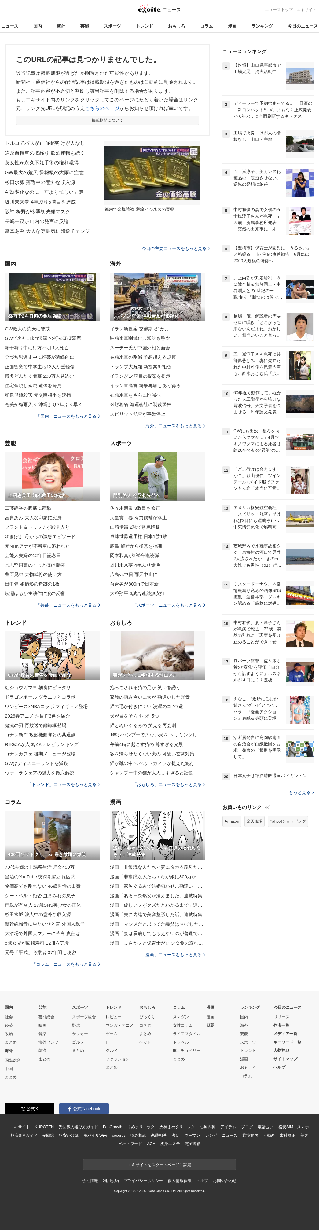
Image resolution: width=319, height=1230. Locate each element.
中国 (9, 1069)
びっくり (147, 1017)
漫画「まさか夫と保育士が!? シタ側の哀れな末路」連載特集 (157, 942)
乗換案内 (250, 1135)
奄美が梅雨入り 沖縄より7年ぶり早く (44, 404)
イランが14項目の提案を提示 (140, 376)
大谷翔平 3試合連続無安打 (137, 593)
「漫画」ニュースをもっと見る (173, 954)
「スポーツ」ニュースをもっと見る (169, 605)
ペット (145, 1042)
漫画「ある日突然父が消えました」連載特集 (156, 895)
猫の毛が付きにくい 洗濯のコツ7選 (146, 706)
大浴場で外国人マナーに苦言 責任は (42, 933)
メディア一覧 (285, 1033)
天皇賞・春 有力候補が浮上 (138, 517)
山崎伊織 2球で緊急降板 (135, 527)
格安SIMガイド (24, 1135)
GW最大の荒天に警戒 (27, 328)
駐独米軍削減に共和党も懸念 (140, 338)
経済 (9, 1025)
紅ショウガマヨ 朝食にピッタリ (38, 687)
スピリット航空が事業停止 (137, 414)
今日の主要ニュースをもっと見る (176, 248)
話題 (211, 1025)
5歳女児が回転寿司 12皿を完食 (37, 942)
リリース (282, 1017)
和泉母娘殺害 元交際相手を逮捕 (38, 395)
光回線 (48, 1135)
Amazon (232, 821)
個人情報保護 (179, 1180)
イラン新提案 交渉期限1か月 (139, 328)
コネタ (145, 1025)
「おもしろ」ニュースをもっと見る (169, 784)
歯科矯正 (287, 1135)
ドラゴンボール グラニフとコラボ (40, 696)
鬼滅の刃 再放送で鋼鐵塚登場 (35, 725)
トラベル (181, 1042)
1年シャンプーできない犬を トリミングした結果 (157, 734)
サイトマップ (285, 1059)
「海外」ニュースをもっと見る (173, 425)
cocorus (119, 1135)
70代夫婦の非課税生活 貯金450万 (40, 867)
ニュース (9, 26)
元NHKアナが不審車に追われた (37, 546)
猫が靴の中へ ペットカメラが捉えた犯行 (152, 763)
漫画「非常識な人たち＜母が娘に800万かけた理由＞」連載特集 (157, 876)
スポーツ (112, 26)
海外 (61, 26)
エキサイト (307, 9)
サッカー (80, 1033)
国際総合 (13, 1060)
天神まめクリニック (177, 1127)
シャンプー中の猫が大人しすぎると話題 (151, 772)
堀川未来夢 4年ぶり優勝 (135, 564)
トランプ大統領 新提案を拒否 (140, 366)
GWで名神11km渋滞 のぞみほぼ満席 (43, 338)
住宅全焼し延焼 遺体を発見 (33, 385)
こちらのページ (102, 108)
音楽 (42, 1033)
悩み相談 (138, 1135)
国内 (37, 26)
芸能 (84, 26)
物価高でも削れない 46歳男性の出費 (43, 886)
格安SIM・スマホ (293, 1127)
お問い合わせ (225, 1180)
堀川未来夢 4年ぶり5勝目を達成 (40, 201)
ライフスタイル (187, 1033)
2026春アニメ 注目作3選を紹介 (37, 715)
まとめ (11, 1042)
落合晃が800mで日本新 (134, 583)
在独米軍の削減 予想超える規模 (143, 357)
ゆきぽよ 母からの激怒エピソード (40, 536)
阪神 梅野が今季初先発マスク (37, 211)
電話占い (265, 1127)
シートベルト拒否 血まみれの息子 (40, 895)
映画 (42, 1025)
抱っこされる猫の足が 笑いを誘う (145, 687)
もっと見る (301, 792)
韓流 (42, 1050)
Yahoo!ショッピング (288, 821)
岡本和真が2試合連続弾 (134, 555)
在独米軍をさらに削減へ (135, 395)
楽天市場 (254, 821)
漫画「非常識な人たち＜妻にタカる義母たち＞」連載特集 (157, 867)
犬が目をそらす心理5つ (134, 715)
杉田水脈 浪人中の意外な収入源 (38, 914)
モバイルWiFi (95, 1135)
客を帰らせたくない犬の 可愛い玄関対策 (152, 753)
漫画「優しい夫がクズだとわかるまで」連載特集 (157, 905)
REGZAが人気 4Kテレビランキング (42, 744)
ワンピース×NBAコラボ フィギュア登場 (46, 706)
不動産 (269, 1135)
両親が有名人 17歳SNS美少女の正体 (43, 905)
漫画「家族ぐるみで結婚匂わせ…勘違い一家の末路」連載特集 (157, 886)
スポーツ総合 (84, 1017)
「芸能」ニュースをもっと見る (68, 605)
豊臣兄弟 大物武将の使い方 (33, 574)
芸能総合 (46, 1017)
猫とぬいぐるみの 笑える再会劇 (143, 725)
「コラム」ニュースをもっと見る (66, 964)
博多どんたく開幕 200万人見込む (39, 376)
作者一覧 (281, 1025)
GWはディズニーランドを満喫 (36, 763)
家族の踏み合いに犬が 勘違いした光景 (150, 696)
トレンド (144, 26)
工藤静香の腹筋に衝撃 (28, 508)
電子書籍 (192, 1143)
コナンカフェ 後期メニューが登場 (40, 753)
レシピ (211, 1135)
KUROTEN (44, 1127)
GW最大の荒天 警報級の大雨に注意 (44, 172)
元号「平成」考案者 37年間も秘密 (40, 952)
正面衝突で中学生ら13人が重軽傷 (40, 366)
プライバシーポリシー (143, 1180)
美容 (304, 1135)
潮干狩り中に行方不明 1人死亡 (37, 347)
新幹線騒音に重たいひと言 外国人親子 (45, 924)
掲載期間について (108, 120)
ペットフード (130, 1143)
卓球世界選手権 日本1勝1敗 (138, 536)
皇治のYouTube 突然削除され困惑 (40, 876)
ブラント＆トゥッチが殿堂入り (37, 527)
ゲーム (112, 1033)
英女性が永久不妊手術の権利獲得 (42, 162)
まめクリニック (141, 1127)
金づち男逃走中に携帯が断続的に (39, 357)
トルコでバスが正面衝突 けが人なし (45, 143)
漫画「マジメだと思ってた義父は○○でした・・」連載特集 (157, 924)
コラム (206, 26)
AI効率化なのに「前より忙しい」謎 (44, 192)
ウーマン (192, 1135)
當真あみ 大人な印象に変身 (33, 517)
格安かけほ (69, 1135)
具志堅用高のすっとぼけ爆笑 (35, 564)
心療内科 (207, 1127)
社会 (9, 1017)
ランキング (262, 26)
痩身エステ (170, 1143)
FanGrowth (112, 1127)
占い (176, 1135)
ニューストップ (279, 9)
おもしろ (176, 26)
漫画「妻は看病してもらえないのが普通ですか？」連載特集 (157, 933)
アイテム (228, 1127)
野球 (76, 1025)
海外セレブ (48, 1042)
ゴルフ (78, 1042)
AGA (151, 1143)
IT (107, 1042)
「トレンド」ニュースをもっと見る (64, 784)
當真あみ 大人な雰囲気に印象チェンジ (47, 231)
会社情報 (90, 1180)
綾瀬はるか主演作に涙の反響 (35, 593)
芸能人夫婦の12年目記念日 (33, 555)
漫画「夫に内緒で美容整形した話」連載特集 (156, 914)
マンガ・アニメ (120, 1025)
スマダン (181, 1017)
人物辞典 (281, 1050)
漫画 (232, 26)
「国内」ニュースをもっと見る (68, 416)
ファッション (118, 1059)
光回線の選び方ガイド (78, 1127)
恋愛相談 (159, 1135)
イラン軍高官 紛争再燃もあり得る (145, 385)
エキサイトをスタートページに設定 (159, 1164)
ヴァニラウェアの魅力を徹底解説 (39, 772)
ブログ (247, 1127)
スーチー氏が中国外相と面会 (140, 347)
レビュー (114, 1017)
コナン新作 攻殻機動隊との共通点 (40, 734)
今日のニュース (303, 26)
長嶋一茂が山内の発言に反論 (37, 221)
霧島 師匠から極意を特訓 (136, 546)
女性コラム (183, 1025)
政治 (9, 1033)
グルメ (112, 1050)
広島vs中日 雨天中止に (134, 574)
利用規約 (111, 1180)
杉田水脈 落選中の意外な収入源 (40, 182)
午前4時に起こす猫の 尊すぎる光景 (146, 744)
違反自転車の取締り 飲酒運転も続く (45, 153)
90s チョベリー (186, 1050)
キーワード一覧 (287, 1042)
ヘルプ (279, 1067)
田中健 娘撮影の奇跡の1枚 (32, 583)
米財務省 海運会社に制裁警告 (140, 404)
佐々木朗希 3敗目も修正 (135, 508)
